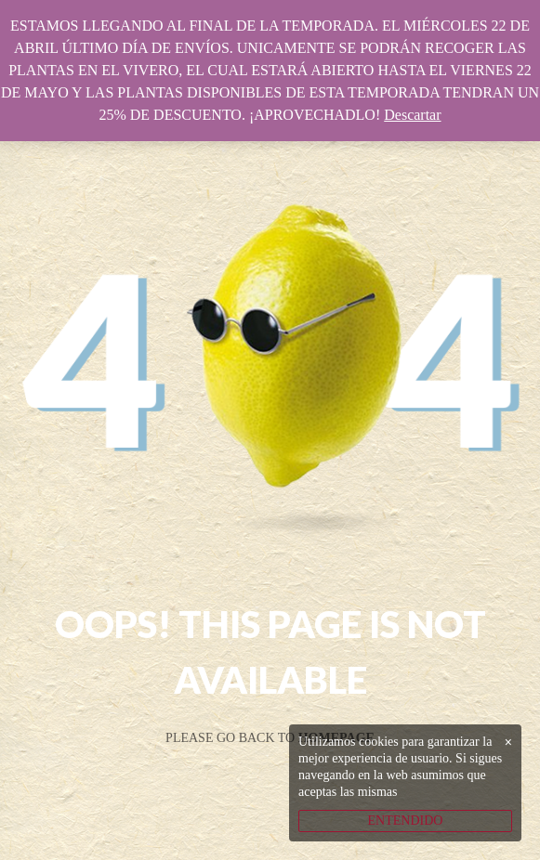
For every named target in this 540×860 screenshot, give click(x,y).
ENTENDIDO (405, 820)
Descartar (412, 115)
